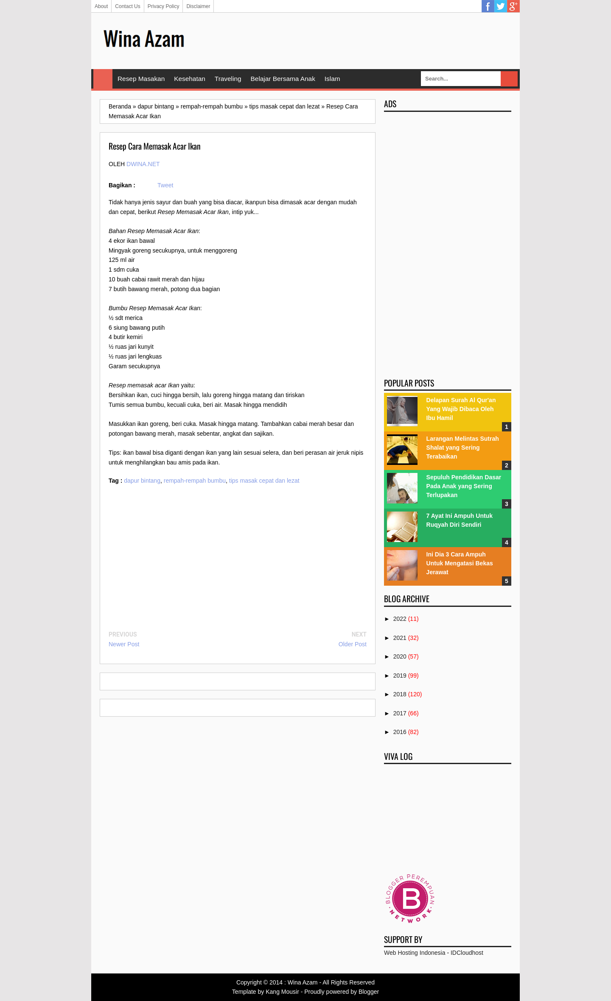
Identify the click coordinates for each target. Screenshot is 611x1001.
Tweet (165, 185)
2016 (399, 732)
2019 (399, 675)
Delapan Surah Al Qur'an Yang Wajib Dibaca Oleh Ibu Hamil (461, 409)
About (101, 6)
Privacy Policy (163, 6)
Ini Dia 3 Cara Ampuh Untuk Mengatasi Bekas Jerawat (459, 563)
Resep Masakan (141, 78)
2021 (399, 637)
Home (102, 79)
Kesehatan (189, 78)
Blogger (369, 991)
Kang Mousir (282, 991)
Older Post (353, 644)
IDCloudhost (467, 952)
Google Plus (513, 6)
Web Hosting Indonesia (415, 952)
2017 (399, 713)
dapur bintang (142, 480)
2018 (399, 694)
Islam (332, 78)
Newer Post (124, 644)
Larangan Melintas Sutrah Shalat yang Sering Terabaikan (462, 447)
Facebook (488, 6)
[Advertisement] (356, 40)
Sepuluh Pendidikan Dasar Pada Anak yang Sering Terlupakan (464, 486)
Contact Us (127, 6)
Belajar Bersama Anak (283, 78)
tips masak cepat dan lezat (264, 480)
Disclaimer (198, 6)
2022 (399, 618)
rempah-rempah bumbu (195, 480)
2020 (399, 656)
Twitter (500, 6)
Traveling (228, 78)
